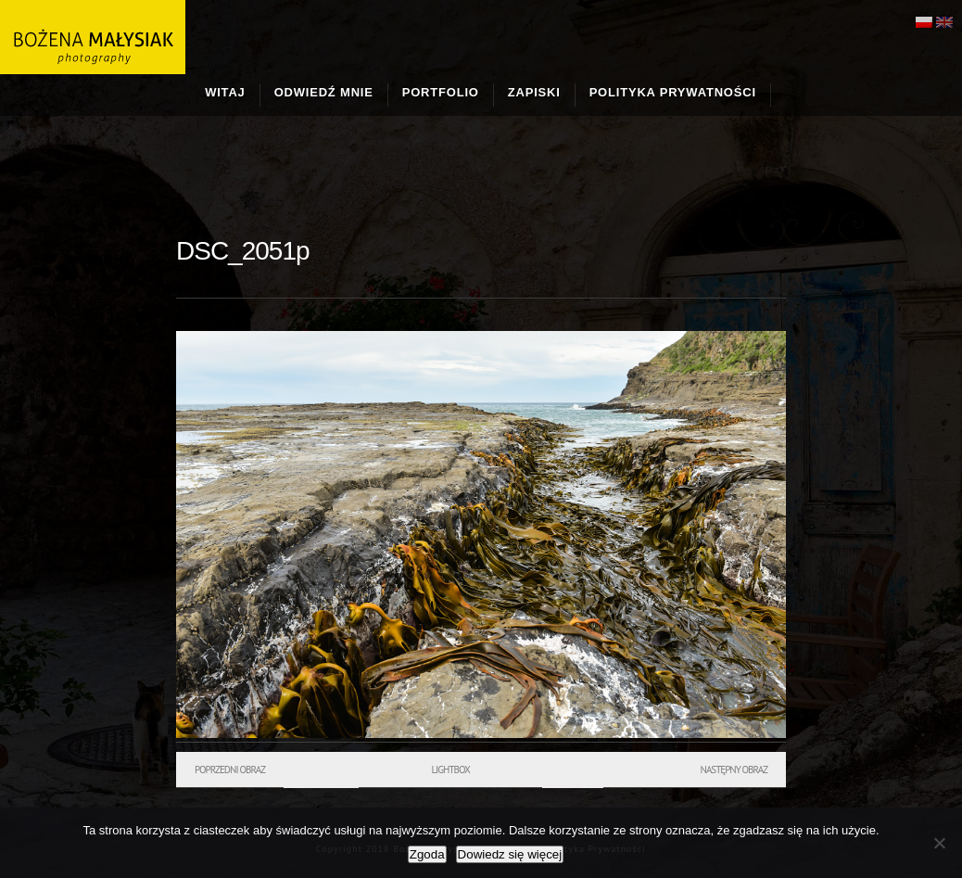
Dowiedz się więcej (510, 854)
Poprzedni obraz (230, 769)
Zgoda (427, 854)
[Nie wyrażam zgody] (939, 842)
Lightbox (450, 769)
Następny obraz (733, 769)
